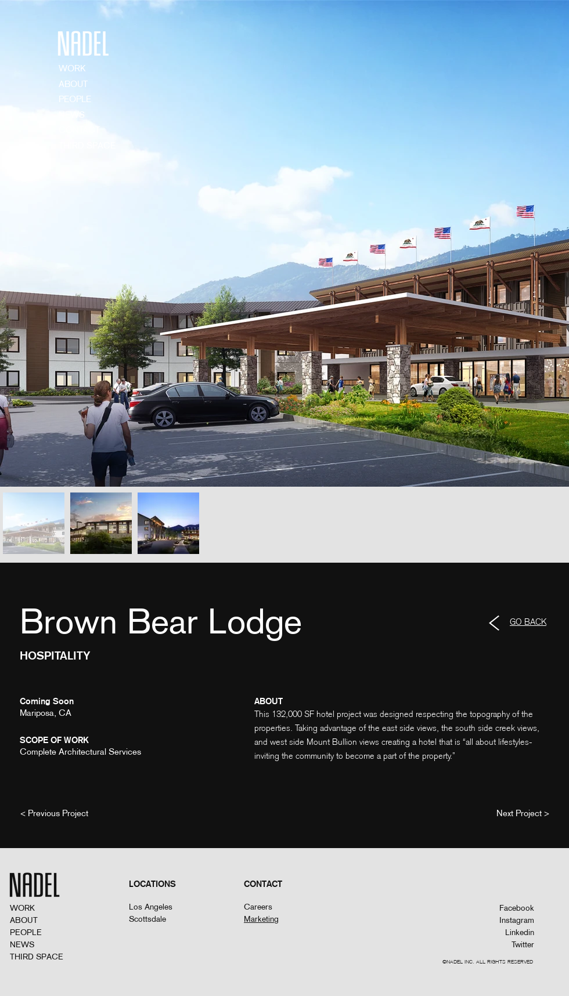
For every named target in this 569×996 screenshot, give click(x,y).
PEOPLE (26, 932)
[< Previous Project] (54, 812)
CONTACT (79, 129)
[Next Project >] (522, 812)
